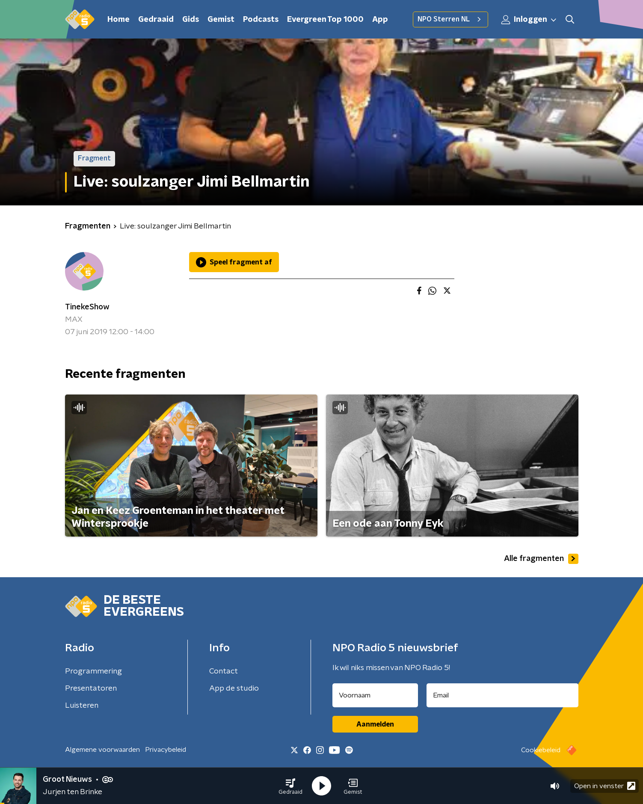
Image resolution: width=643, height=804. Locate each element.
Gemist (220, 20)
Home (118, 20)
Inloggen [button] (529, 19)
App (380, 20)
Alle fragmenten (541, 559)
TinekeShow (87, 307)
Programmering (93, 671)
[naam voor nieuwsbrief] (375, 695)
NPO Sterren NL (450, 19)
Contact (223, 671)
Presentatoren (91, 688)
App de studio (234, 688)
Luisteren (81, 705)
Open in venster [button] (604, 786)
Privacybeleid (165, 749)
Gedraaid (156, 20)
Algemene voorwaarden (102, 749)
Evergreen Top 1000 (325, 20)
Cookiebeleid (540, 750)
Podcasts (261, 20)
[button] (290, 786)
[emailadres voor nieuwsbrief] (502, 695)
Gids (190, 20)
